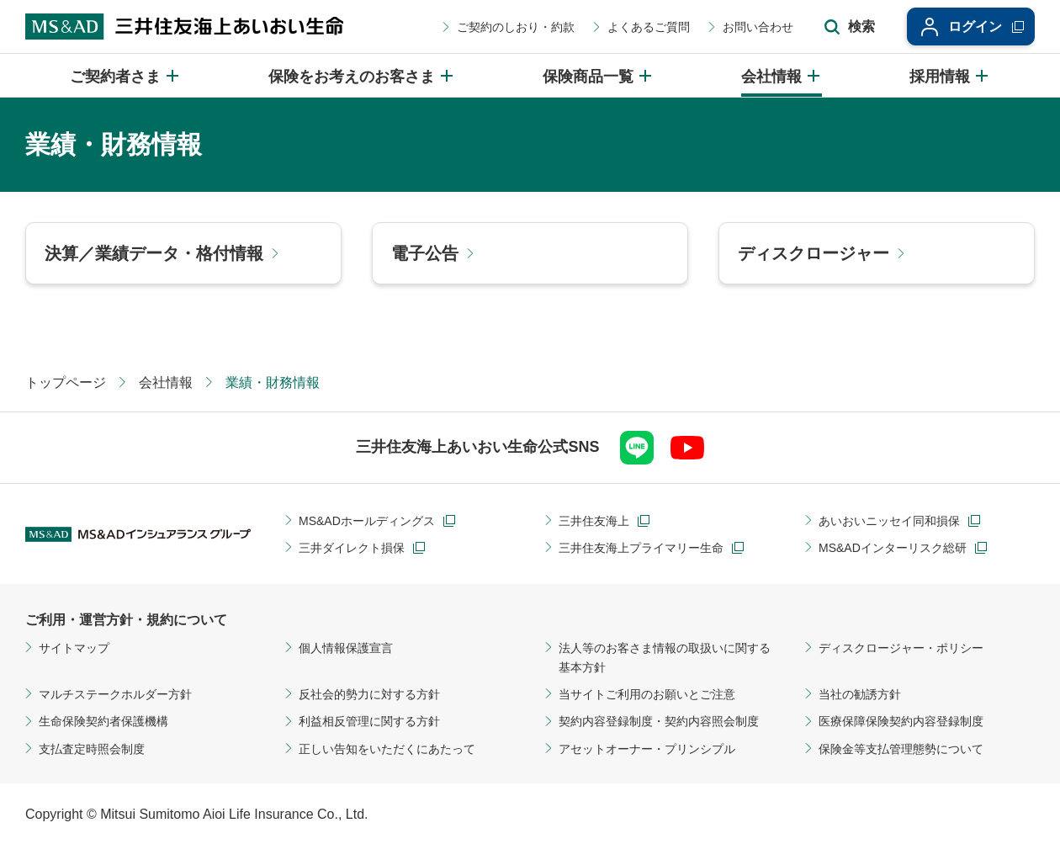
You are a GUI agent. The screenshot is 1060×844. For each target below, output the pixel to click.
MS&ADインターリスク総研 (893, 548)
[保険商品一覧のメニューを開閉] (598, 75)
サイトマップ (74, 648)
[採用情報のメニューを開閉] (949, 75)
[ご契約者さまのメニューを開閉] (125, 75)
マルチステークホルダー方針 (115, 694)
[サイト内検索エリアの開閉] (849, 27)
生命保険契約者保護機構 (103, 721)
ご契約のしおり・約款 (516, 27)
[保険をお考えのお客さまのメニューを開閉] (361, 75)
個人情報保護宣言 (346, 648)
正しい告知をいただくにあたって (387, 749)
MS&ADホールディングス (367, 521)
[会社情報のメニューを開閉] (781, 75)
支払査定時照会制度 (92, 749)
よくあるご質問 (648, 27)
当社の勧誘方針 (860, 694)
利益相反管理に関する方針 (369, 721)
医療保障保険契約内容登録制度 (901, 721)
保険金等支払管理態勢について (901, 749)
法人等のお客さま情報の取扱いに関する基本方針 (665, 657)
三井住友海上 (594, 521)
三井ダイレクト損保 (352, 548)
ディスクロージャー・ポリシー (901, 648)
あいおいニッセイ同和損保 (889, 521)
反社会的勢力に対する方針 (369, 694)
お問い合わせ (758, 27)
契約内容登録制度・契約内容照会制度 (659, 721)
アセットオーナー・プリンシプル (647, 749)
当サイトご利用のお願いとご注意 (647, 694)
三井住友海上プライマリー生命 (641, 548)
